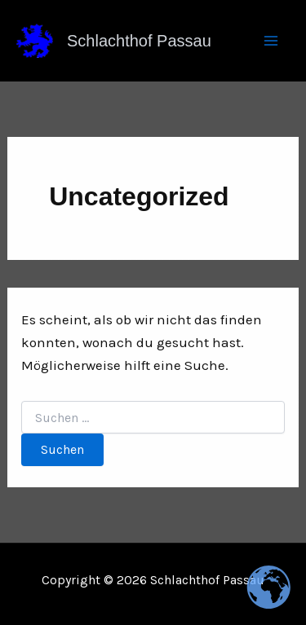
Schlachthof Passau (139, 41)
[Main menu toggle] (271, 40)
